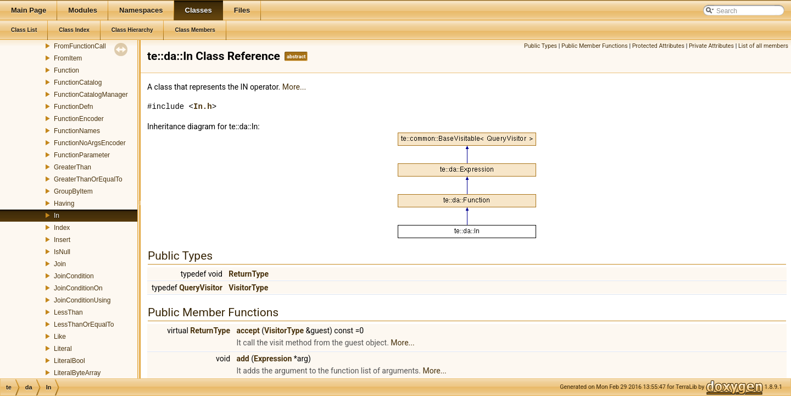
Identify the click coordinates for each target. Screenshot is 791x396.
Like (60, 336)
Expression (273, 358)
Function (66, 70)
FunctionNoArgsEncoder (90, 143)
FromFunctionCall (80, 46)
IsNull (62, 252)
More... (294, 86)
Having (64, 203)
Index (62, 228)
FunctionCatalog (78, 82)
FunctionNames (77, 131)
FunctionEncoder (79, 119)
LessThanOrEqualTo (84, 324)
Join (60, 264)
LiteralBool (69, 361)
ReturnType (249, 274)
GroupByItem (73, 191)
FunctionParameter (82, 155)
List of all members (763, 46)
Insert (62, 240)
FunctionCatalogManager (91, 94)
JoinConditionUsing (82, 300)
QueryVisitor (200, 287)
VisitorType (248, 287)
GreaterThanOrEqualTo (88, 179)
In (56, 215)
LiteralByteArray (77, 373)
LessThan (68, 312)
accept (248, 330)
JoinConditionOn (78, 288)
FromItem (68, 58)
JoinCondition (74, 276)
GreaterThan (72, 167)
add (243, 358)
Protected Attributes (658, 46)
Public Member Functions (594, 46)
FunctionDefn (73, 107)
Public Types (540, 46)
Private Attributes (711, 46)
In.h (202, 106)
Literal (63, 349)
